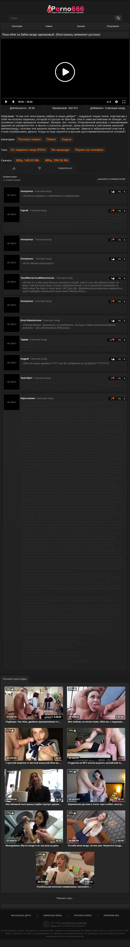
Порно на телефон (89, 150)
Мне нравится (14, 168)
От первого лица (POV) (28, 150)
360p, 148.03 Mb (27, 160)
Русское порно (29, 139)
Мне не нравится (39, 168)
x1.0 (109, 102)
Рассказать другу (21, 915)
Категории (17, 26)
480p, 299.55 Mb (56, 160)
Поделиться (65, 168)
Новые (49, 26)
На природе (60, 150)
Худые (67, 139)
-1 (124, 191)
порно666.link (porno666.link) (74, 923)
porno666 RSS (111, 915)
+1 (119, 191)
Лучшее (81, 26)
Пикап (51, 139)
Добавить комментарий (111, 179)
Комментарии (10, 177)
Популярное (113, 26)
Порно (53, 926)
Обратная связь (52, 915)
